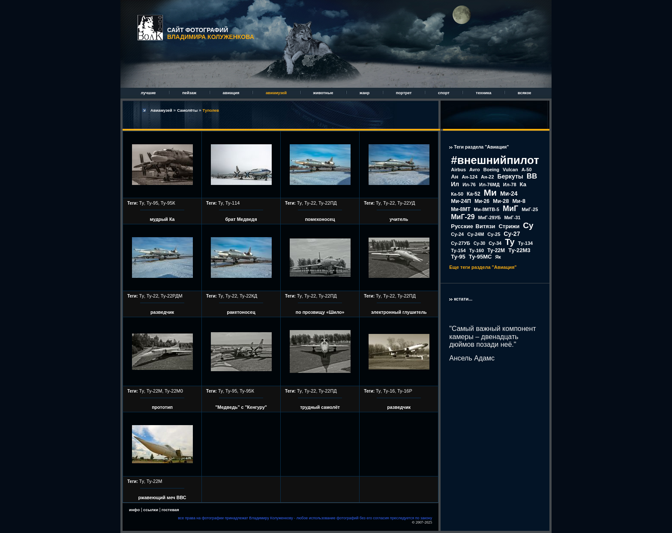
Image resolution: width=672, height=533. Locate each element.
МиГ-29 (462, 216)
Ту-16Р (404, 390)
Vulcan (510, 169)
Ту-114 (232, 202)
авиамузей (277, 93)
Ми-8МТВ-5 (486, 209)
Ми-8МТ (460, 209)
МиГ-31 (512, 217)
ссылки (150, 510)
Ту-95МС (480, 256)
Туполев (211, 110)
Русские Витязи (473, 226)
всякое (524, 93)
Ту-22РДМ (172, 295)
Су (528, 225)
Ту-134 (525, 243)
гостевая (170, 510)
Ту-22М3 (519, 250)
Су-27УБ (460, 243)
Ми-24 (509, 193)
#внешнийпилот (495, 160)
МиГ (510, 208)
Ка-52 (473, 194)
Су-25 (493, 234)
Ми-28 (501, 201)
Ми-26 (481, 201)
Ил (455, 184)
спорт (444, 93)
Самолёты (188, 110)
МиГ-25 (530, 209)
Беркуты (510, 176)
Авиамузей (161, 110)
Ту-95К (168, 202)
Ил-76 (469, 184)
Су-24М (475, 234)
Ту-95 (153, 202)
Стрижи (508, 226)
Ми (490, 192)
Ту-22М (154, 390)
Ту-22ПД (327, 202)
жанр (365, 93)
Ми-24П (461, 201)
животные (323, 93)
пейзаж (189, 93)
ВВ (532, 176)
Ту (141, 202)
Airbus (458, 169)
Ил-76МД (489, 184)
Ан (454, 176)
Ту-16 (389, 390)
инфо (134, 510)
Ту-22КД (248, 295)
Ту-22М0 (174, 390)
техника (484, 93)
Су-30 (479, 243)
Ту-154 (458, 250)
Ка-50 (457, 194)
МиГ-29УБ (489, 217)
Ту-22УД (406, 202)
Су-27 (512, 233)
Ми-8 (519, 201)
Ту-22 (310, 202)
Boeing (491, 169)
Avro (474, 169)
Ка (523, 184)
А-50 (527, 169)
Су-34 (495, 243)
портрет (404, 93)
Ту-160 (476, 250)
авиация (231, 93)
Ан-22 (487, 176)
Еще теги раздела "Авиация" (482, 267)
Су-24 (457, 234)
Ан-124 (469, 176)
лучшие (149, 93)
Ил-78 (509, 184)
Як (498, 256)
